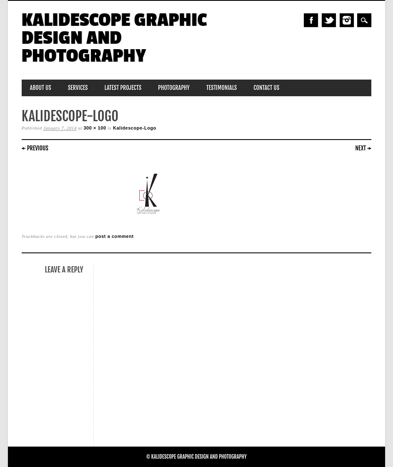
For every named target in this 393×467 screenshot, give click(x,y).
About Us (40, 87)
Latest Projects (123, 87)
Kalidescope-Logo (134, 127)
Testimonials (221, 87)
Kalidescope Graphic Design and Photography (114, 38)
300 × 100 (94, 127)
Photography (174, 87)
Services (78, 87)
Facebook (311, 20)
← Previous (35, 148)
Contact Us (266, 87)
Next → (363, 148)
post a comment (114, 236)
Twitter (329, 20)
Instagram (347, 20)
